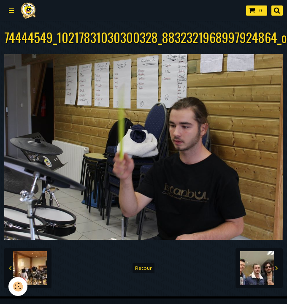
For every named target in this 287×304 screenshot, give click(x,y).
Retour (143, 268)
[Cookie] (17, 286)
